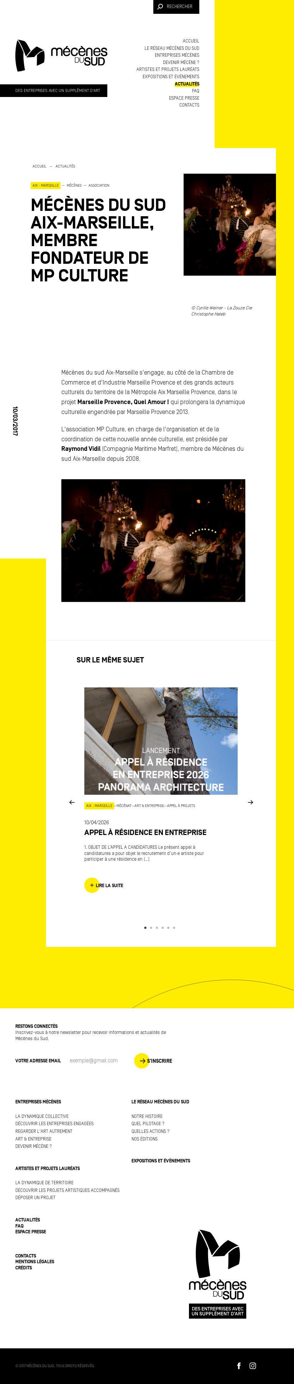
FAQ (195, 91)
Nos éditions (144, 1139)
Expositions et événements (171, 76)
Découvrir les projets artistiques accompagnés (67, 1190)
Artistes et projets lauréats (167, 69)
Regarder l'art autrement (43, 1131)
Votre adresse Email (38, 1061)
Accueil (191, 41)
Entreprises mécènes (177, 55)
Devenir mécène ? (181, 62)
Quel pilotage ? (147, 1123)
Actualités (187, 84)
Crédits (23, 1268)
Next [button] (250, 802)
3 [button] (158, 928)
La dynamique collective (42, 1116)
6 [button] (175, 928)
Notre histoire (147, 1116)
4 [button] (164, 928)
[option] (99, 223)
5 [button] (169, 928)
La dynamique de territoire (44, 1182)
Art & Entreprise (33, 1139)
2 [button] (152, 928)
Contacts (189, 105)
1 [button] (146, 928)
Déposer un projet (35, 1197)
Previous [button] (71, 802)
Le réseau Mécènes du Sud (172, 48)
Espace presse (184, 98)
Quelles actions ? (150, 1131)
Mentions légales (34, 1261)
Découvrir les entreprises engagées (54, 1123)
